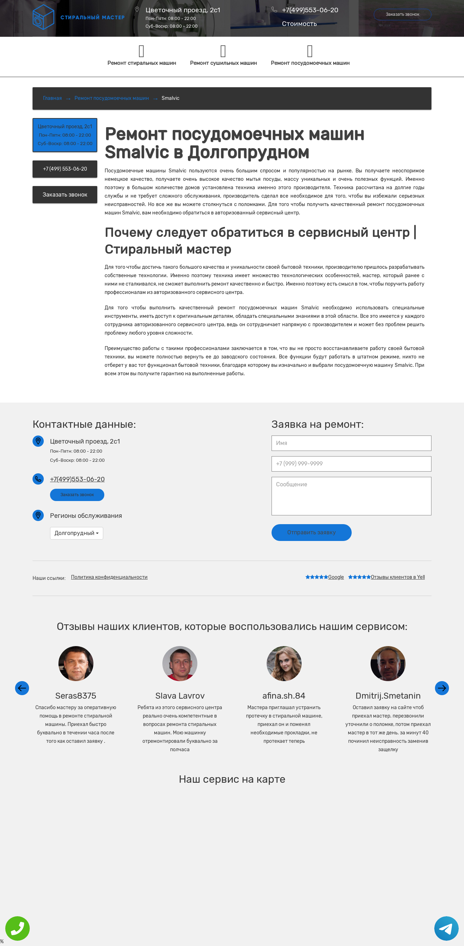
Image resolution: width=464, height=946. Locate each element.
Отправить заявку (311, 532)
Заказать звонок (402, 14)
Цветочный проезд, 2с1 (183, 18)
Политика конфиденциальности (109, 577)
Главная (52, 98)
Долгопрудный (77, 533)
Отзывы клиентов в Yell (386, 577)
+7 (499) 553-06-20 (65, 169)
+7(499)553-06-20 (310, 10)
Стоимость (299, 23)
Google (324, 577)
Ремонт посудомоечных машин (112, 98)
